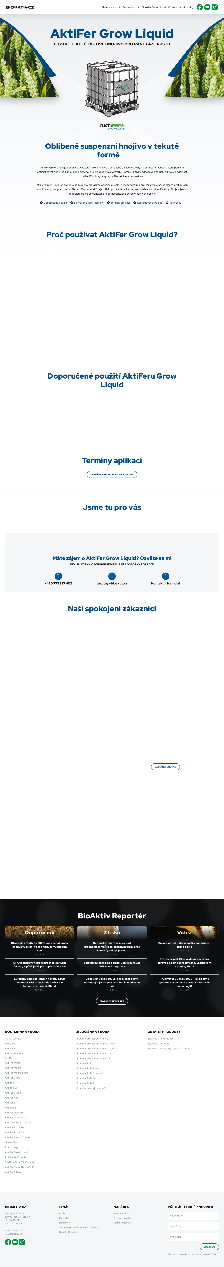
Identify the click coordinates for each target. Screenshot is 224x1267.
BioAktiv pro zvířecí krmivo (92, 1038)
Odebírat (209, 1246)
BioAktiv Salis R (85, 1083)
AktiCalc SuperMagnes (18, 1122)
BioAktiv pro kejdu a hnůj (91, 1088)
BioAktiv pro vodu (158, 1043)
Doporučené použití (55, 202)
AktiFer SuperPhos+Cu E (19, 1167)
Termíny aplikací (120, 202)
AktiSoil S (10, 1107)
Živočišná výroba (122, 1218)
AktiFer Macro (13, 1067)
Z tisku (112, 932)
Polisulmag (11, 1147)
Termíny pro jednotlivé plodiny (112, 474)
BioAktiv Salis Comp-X (89, 1073)
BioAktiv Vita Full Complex (20, 1162)
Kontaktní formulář (165, 583)
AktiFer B (10, 1102)
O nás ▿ (172, 7)
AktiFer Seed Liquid (16, 1152)
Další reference (165, 766)
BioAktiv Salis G (85, 1078)
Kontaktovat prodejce (149, 202)
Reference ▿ (109, 7)
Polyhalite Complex (16, 1157)
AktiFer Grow (12, 1077)
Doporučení (39, 932)
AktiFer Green (13, 1092)
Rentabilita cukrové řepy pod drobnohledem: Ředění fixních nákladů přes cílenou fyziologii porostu (112, 946)
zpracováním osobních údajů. (203, 1254)
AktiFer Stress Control (17, 1137)
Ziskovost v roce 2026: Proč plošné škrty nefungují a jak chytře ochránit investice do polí (112, 982)
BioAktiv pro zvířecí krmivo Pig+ (95, 1043)
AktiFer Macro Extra (16, 1072)
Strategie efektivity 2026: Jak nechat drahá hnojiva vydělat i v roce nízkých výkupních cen (39, 946)
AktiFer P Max (13, 1172)
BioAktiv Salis (84, 1063)
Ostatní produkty (122, 1222)
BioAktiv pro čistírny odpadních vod (169, 1048)
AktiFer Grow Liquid (16, 1117)
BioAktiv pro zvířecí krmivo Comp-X (97, 1048)
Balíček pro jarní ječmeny (89, 202)
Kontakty (188, 7)
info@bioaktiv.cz (13, 1234)
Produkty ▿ (129, 7)
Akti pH (9, 1082)
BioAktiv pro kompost (160, 1038)
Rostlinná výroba (122, 1213)
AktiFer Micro (13, 1062)
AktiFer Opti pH (14, 1112)
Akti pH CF (11, 1087)
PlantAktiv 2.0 (13, 1038)
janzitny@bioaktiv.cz (112, 583)
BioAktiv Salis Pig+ (87, 1068)
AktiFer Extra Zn (14, 1127)
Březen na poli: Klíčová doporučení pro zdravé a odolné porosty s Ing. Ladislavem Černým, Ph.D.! (184, 962)
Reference (175, 202)
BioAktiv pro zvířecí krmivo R (93, 1058)
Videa (184, 932)
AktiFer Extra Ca (14, 1132)
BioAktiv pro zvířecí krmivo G (93, 1053)
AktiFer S (10, 1048)
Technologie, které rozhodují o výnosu (78, 1227)
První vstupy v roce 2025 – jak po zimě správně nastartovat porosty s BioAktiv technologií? (184, 982)
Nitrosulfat (11, 1142)
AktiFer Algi (11, 1097)
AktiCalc (10, 1043)
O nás (62, 1213)
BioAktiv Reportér (152, 7)
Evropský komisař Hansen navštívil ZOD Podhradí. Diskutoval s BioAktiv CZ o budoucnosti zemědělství (39, 982)
